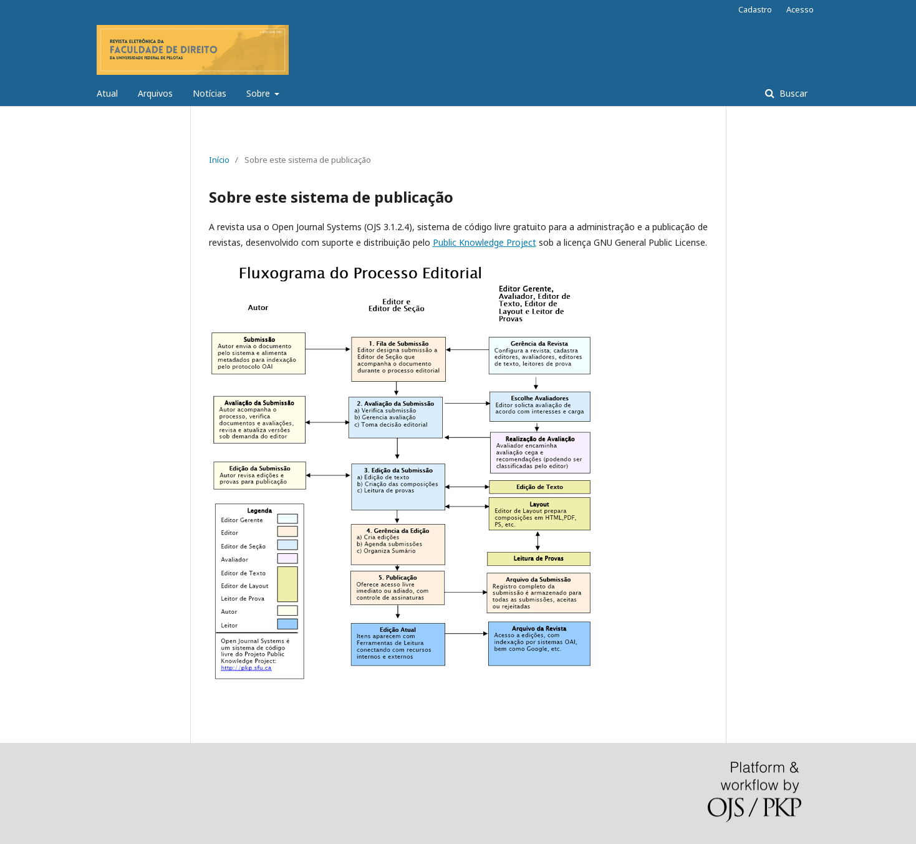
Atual (107, 93)
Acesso (800, 9)
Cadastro (755, 9)
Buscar (792, 93)
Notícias (209, 93)
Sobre (259, 93)
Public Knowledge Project (484, 242)
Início (219, 159)
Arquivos (155, 93)
